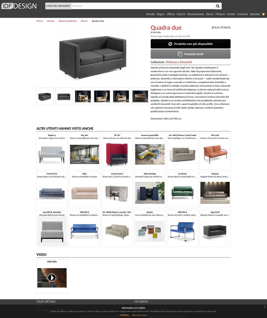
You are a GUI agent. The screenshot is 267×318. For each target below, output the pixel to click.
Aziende (255, 14)
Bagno (161, 14)
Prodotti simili (190, 54)
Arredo (150, 14)
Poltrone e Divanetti (179, 62)
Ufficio (171, 14)
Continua (124, 315)
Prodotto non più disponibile (190, 44)
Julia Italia (157, 32)
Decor (210, 14)
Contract (242, 14)
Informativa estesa (139, 315)
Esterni (181, 14)
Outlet (231, 14)
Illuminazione (195, 14)
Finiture (220, 14)
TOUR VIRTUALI (46, 301)
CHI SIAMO (141, 301)
